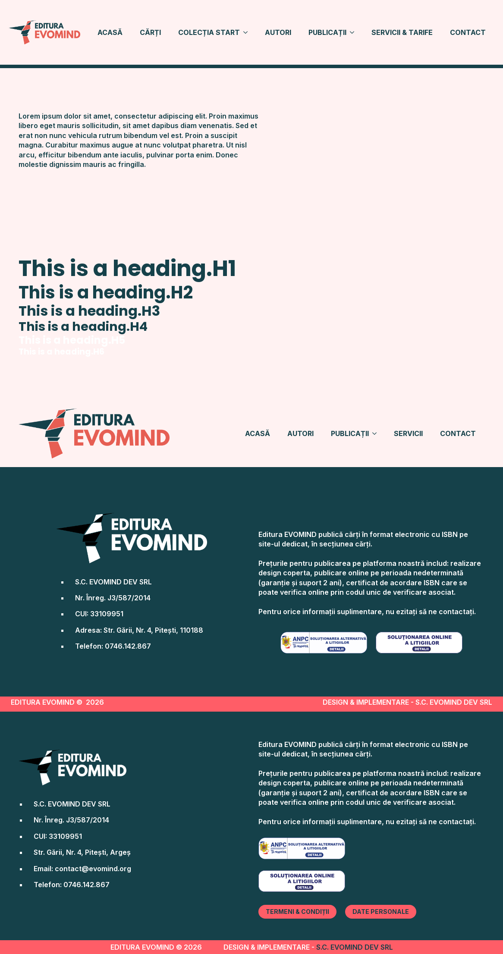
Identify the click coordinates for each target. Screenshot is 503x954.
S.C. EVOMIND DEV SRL (354, 947)
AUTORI (278, 32)
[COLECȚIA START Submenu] (248, 32)
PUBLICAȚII (327, 32)
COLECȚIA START (209, 32)
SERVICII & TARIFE (402, 32)
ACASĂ (110, 32)
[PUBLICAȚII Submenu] (354, 32)
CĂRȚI (150, 32)
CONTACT (468, 32)
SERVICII (408, 433)
